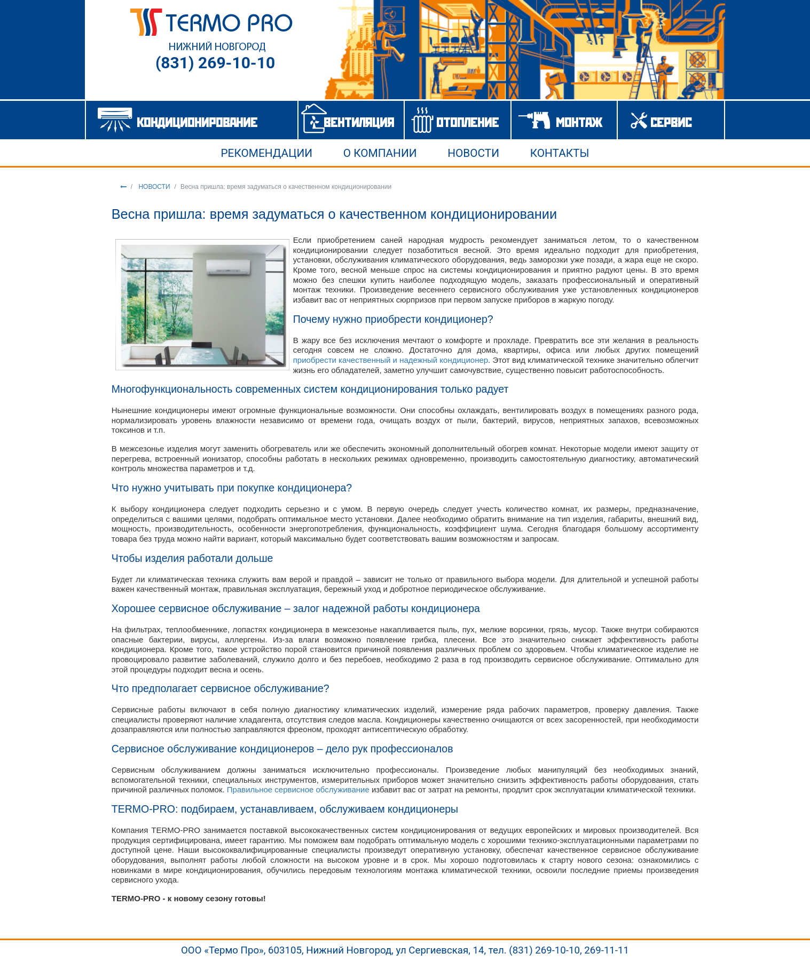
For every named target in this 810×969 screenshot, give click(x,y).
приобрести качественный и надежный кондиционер (390, 359)
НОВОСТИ (153, 186)
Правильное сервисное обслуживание (299, 789)
